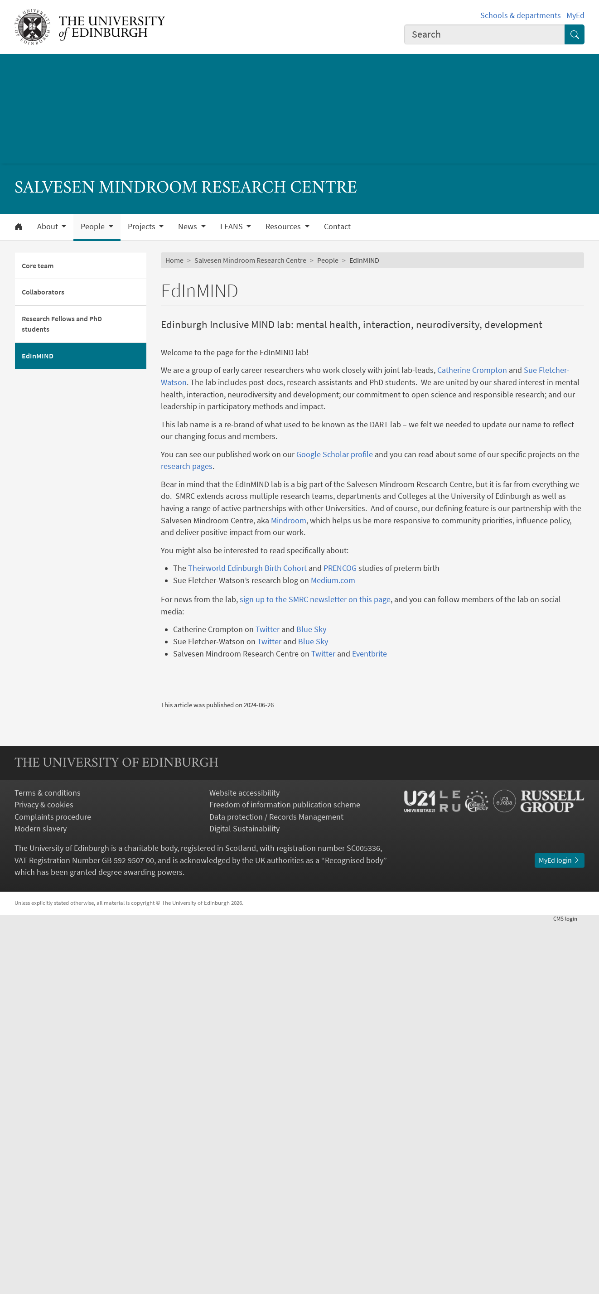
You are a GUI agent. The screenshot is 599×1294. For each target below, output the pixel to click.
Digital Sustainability (244, 1200)
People (327, 260)
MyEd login (559, 1231)
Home (174, 260)
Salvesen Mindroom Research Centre (250, 260)
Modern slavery (40, 1200)
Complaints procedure (52, 1188)
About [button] (48, 227)
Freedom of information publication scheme (284, 1176)
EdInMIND (37, 356)
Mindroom (288, 521)
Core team (37, 265)
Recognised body (354, 1231)
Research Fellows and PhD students (62, 323)
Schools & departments (520, 15)
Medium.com (333, 580)
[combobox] (484, 34)
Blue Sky (311, 629)
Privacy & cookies (43, 1176)
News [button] (188, 227)
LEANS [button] (232, 227)
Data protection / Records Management (276, 1188)
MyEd (575, 15)
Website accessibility (244, 1163)
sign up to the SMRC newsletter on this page (315, 599)
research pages (187, 466)
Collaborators (43, 292)
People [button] (93, 227)
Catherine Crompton (472, 370)
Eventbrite (369, 654)
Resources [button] (284, 227)
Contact (337, 227)
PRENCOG (340, 568)
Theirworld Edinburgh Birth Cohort (247, 568)
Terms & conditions (47, 1163)
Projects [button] (142, 227)
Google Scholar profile (334, 454)
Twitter (268, 629)
